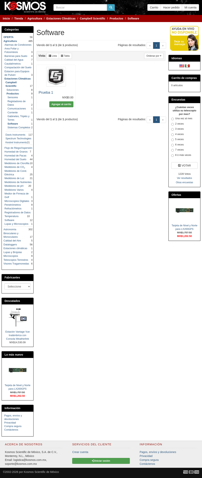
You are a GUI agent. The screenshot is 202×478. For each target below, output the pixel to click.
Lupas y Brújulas (13, 252)
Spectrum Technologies (18, 138)
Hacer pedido (171, 7)
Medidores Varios (14, 190)
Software (9, 220)
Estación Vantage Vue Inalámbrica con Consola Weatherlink (17, 335)
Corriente (12, 112)
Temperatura (12, 216)
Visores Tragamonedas (16, 263)
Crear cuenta (80, 452)
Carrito (154, 7)
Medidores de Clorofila (17, 163)
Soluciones (13, 90)
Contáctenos (11, 429)
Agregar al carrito (61, 104)
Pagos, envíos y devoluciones (158, 452)
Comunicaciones (16, 108)
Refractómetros (13, 208)
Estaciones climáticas (15, 248)
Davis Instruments (15, 134)
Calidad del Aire (12, 240)
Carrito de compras (184, 78)
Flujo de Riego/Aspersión (18, 148)
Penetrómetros (13, 204)
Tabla (65, 56)
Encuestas (178, 99)
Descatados (12, 300)
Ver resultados (184, 178)
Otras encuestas (184, 182)
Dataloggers (10, 244)
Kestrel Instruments (16, 142)
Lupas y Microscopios (16, 224)
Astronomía (10, 229)
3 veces (177, 129)
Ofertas (176, 194)
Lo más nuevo (14, 354)
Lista (53, 56)
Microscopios (11, 256)
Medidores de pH (14, 186)
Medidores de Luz (14, 178)
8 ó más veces (181, 155)
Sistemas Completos (18, 127)
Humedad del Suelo (15, 159)
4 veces (177, 134)
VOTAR (184, 165)
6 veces (177, 144)
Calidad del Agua (14, 59)
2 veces (177, 124)
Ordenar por (153, 56)
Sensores (12, 97)
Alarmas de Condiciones (18, 44)
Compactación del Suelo (18, 67)
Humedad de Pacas (15, 155)
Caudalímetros (13, 63)
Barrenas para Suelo (16, 56)
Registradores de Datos (18, 212)
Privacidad (10, 422)
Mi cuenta (190, 7)
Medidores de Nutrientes (18, 182)
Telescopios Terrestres (16, 260)
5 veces (177, 139)
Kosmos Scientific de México (41, 471)
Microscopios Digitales (17, 201)
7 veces (177, 150)
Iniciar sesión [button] (101, 461)
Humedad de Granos (16, 151)
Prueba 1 (46, 92)
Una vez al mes (181, 118)
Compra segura (13, 426)
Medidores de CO (15, 167)
